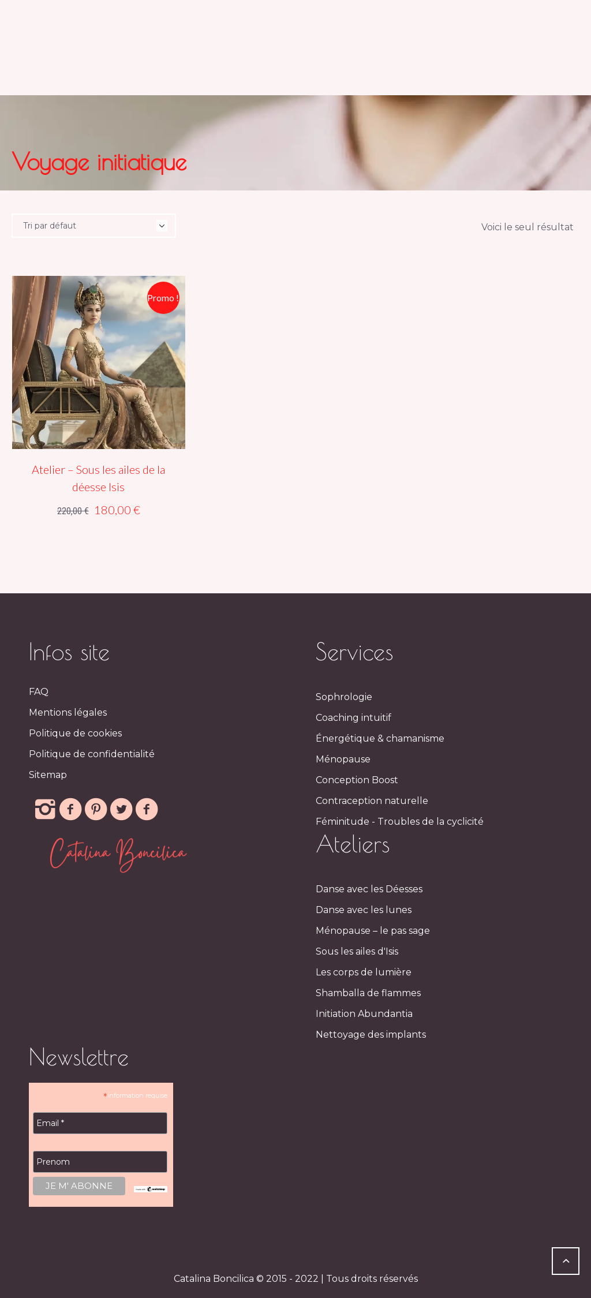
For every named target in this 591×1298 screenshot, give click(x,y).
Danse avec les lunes (364, 909)
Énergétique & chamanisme (380, 738)
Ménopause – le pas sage (373, 930)
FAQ (38, 691)
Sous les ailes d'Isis (357, 951)
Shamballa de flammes (368, 992)
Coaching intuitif (353, 717)
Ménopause (343, 759)
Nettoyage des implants (371, 1034)
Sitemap (48, 774)
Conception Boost (357, 780)
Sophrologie (344, 696)
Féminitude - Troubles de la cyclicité (400, 821)
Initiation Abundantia (364, 1013)
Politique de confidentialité (92, 754)
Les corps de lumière (364, 972)
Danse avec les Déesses (369, 889)
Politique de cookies (75, 733)
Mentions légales (68, 712)
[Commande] (94, 226)
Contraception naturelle (372, 800)
